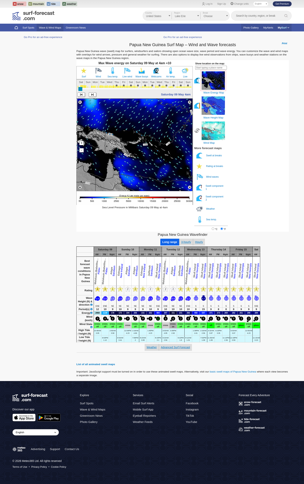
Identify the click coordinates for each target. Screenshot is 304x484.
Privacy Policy (39, 466)
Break (205, 13)
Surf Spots (28, 27)
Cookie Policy (58, 466)
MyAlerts (268, 27)
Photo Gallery (251, 27)
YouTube (191, 422)
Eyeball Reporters (144, 415)
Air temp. (170, 76)
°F (225, 229)
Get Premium (282, 4)
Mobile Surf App (143, 409)
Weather (205, 209)
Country (148, 13)
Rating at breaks (210, 166)
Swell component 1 (209, 187)
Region (177, 13)
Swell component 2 (209, 198)
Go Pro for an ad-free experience (43, 37)
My (283, 27)
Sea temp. (113, 76)
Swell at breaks (209, 155)
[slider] (80, 89)
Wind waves (207, 177)
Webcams (156, 76)
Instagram (192, 409)
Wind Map (209, 142)
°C (216, 229)
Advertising (38, 449)
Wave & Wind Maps (50, 27)
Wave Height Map (213, 117)
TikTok (190, 415)
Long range (169, 242)
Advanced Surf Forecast (175, 347)
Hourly (199, 242)
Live (185, 76)
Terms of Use (19, 466)
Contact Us (72, 449)
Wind (98, 76)
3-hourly (186, 242)
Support (55, 449)
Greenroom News (76, 27)
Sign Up (221, 3)
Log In (209, 3)
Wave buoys (142, 76)
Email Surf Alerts (143, 403)
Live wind (127, 76)
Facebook (192, 403)
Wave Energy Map (213, 92)
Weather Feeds (143, 422)
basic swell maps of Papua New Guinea (233, 371)
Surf (84, 76)
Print (284, 43)
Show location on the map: (210, 63)
